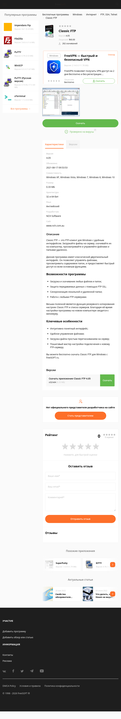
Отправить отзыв (80, 518)
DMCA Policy (9, 685)
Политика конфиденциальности (62, 685)
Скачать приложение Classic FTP (69, 378)
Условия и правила (30, 685)
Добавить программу (14, 631)
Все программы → (21, 108)
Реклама (7, 660)
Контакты (8, 654)
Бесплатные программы (55, 14)
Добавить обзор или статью (18, 637)
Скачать (80, 123)
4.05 (64, 35)
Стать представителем (80, 415)
